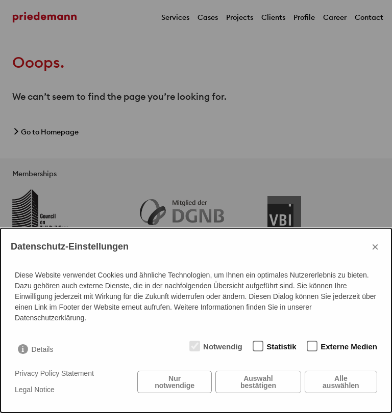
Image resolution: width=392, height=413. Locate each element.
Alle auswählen (341, 382)
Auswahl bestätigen (258, 382)
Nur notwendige (174, 382)
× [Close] (375, 247)
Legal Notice (35, 390)
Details (43, 349)
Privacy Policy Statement (54, 373)
